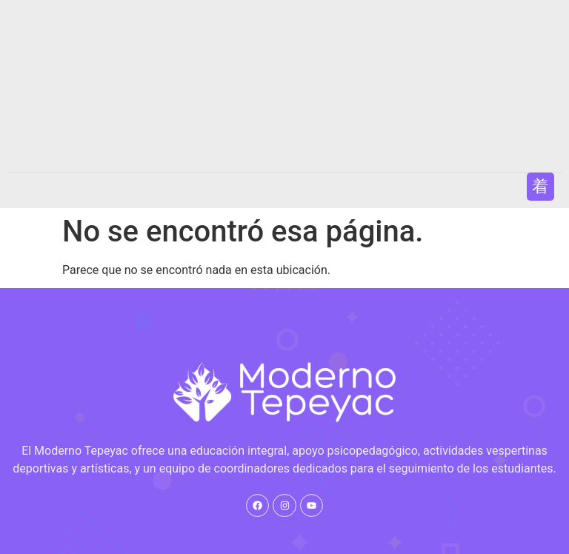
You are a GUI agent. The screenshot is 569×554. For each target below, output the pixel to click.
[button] (540, 186)
